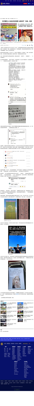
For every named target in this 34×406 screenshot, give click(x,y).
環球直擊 (13, 349)
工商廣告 (25, 377)
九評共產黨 (25, 368)
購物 (32, 0)
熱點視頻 (9, 353)
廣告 (26, 0)
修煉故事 (25, 376)
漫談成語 (24, 352)
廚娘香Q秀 (15, 370)
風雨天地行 (25, 371)
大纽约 (5, 338)
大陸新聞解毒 (19, 359)
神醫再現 (29, 352)
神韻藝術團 (6, 382)
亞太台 (22, 338)
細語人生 (18, 360)
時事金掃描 (18, 350)
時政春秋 (18, 351)
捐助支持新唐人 (25, 343)
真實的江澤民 (26, 369)
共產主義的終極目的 (27, 366)
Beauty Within (16, 368)
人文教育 (24, 346)
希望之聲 (18, 382)
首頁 (1, 18)
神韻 (5, 0)
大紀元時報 (10, 382)
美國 (4, 349)
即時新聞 (5, 354)
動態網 (30, 382)
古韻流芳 (24, 350)
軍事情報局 (18, 354)
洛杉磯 (10, 338)
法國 (17, 338)
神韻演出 (5, 356)
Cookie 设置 (17, 389)
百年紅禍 (25, 370)
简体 (15, 0)
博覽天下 (5, 355)
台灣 (7, 349)
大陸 (4, 351)
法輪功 (6, 18)
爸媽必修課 (24, 353)
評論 (4, 350)
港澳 (7, 348)
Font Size (29, 45)
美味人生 (15, 367)
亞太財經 (13, 359)
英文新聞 (23, 0)
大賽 (8, 0)
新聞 (5, 346)
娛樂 (9, 348)
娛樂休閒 (15, 361)
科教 (7, 351)
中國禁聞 (13, 350)
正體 (13, 0)
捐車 (30, 0)
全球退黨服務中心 (22, 382)
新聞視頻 (13, 346)
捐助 (28, 0)
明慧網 (27, 382)
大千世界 (15, 369)
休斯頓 (15, 338)
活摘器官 (17, 294)
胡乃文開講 (29, 350)
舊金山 (19, 338)
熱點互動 (18, 349)
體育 (9, 349)
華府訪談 (13, 354)
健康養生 (29, 346)
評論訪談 (19, 346)
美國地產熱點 (24, 355)
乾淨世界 (14, 382)
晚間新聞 (13, 351)
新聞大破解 (18, 353)
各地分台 (11, 0)
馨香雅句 (24, 351)
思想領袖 (18, 352)
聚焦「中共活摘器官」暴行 (12, 18)
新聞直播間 (25, 3)
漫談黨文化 (25, 375)
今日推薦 (9, 354)
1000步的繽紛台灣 (16, 372)
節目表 (16, 343)
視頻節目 (13, 343)
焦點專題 (3, 18)
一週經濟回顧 (14, 355)
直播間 (20, 343)
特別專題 (25, 361)
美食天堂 (15, 366)
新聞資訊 (8, 343)
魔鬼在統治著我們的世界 (27, 367)
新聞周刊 (13, 353)
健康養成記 (29, 351)
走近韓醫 (29, 353)
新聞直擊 (13, 352)
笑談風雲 (24, 349)
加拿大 (7, 338)
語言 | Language (19, 0)
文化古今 (24, 354)
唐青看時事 (18, 355)
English (28, 338)
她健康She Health (30, 349)
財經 (7, 350)
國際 (4, 348)
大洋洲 (12, 338)
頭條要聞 (5, 353)
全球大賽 (9, 356)
